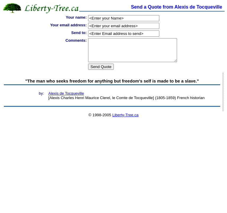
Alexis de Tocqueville (66, 98)
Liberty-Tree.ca (125, 119)
